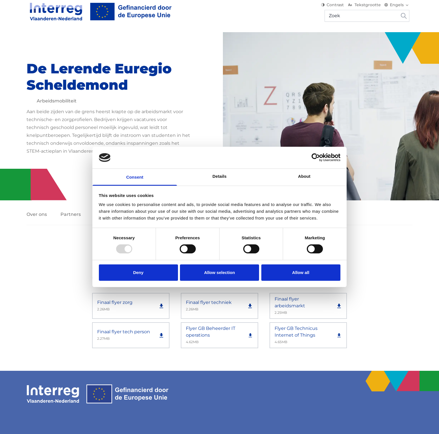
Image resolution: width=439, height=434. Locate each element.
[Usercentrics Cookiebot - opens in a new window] (315, 157)
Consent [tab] (135, 177)
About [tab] (304, 176)
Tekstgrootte (367, 8)
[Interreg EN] (98, 15)
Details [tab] (219, 176)
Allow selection (219, 272)
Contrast (335, 8)
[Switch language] (399, 8)
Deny (138, 272)
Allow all (300, 272)
